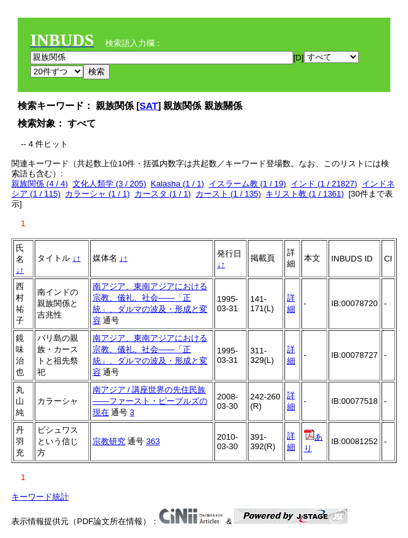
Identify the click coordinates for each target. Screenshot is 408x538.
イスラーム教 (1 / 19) (247, 183)
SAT (148, 105)
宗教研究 (109, 441)
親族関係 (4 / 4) (39, 183)
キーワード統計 (40, 496)
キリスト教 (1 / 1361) (304, 193)
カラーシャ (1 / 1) (97, 193)
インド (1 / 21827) (324, 183)
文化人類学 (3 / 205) (109, 183)
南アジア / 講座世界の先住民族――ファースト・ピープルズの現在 (150, 401)
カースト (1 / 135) (228, 193)
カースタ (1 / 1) (162, 193)
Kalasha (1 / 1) (177, 183)
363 (153, 441)
